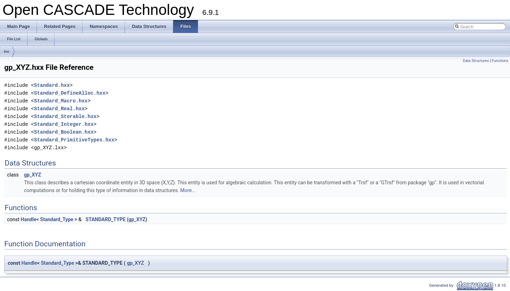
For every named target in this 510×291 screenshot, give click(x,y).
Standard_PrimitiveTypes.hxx (74, 139)
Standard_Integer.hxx (64, 124)
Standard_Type (56, 219)
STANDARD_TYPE (106, 219)
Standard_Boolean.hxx (64, 132)
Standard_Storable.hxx (65, 116)
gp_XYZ (32, 175)
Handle (28, 219)
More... (188, 190)
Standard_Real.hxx (59, 108)
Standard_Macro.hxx (60, 100)
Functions (500, 60)
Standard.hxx (52, 85)
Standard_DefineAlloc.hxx (70, 93)
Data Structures (476, 60)
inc (7, 51)
